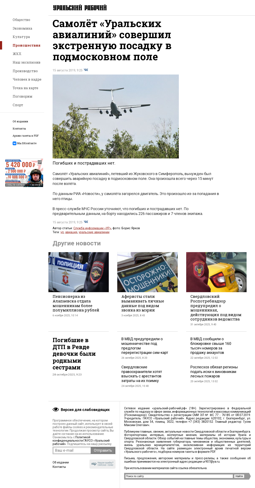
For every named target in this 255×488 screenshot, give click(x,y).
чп (62, 235)
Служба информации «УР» (92, 231)
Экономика (22, 28)
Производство (25, 71)
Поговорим (22, 96)
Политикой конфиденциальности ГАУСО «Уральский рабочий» (81, 441)
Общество (21, 19)
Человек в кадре (27, 79)
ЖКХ (17, 53)
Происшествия (26, 45)
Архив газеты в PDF (26, 135)
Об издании (20, 121)
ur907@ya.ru (211, 461)
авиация (71, 235)
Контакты (19, 128)
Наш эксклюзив (26, 62)
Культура (21, 36)
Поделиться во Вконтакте (85, 72)
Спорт (18, 105)
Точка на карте (25, 88)
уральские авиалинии (94, 235)
